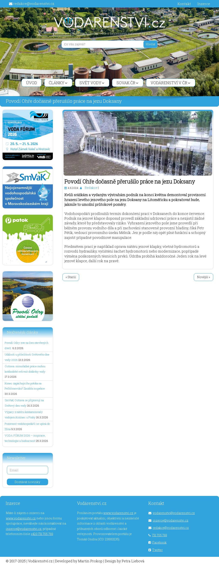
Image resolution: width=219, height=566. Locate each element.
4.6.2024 (73, 188)
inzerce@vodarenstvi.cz (23, 529)
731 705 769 (159, 535)
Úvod (31, 82)
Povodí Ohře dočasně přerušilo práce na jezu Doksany (129, 181)
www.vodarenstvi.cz (21, 518)
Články (58, 82)
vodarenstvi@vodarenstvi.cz (174, 513)
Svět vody (92, 82)
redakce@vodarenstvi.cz (33, 3)
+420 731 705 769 (42, 534)
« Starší (71, 277)
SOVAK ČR (127, 82)
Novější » (203, 277)
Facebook (159, 542)
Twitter (157, 550)
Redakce (91, 188)
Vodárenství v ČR (170, 82)
